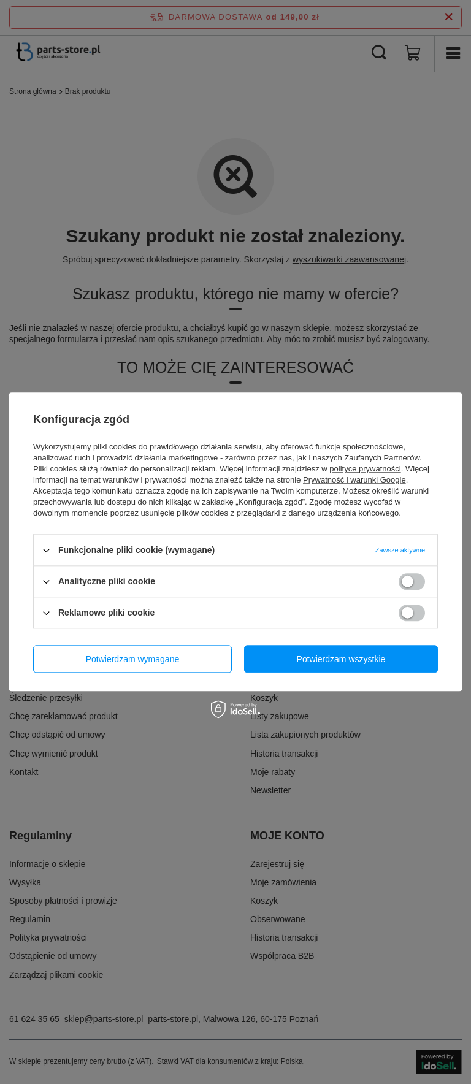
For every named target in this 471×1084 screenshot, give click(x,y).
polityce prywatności (364, 468)
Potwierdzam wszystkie (341, 659)
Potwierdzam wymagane (133, 659)
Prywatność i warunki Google (354, 479)
